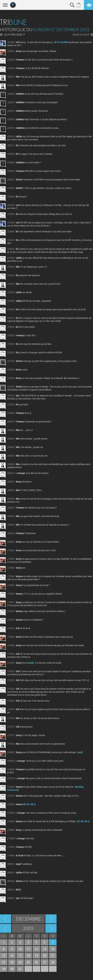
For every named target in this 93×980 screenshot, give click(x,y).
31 (20, 969)
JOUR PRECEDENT (14, 34)
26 (36, 962)
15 (3, 955)
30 (11, 969)
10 (20, 949)
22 (3, 962)
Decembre (28, 919)
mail (31, 662)
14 (52, 949)
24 (20, 962)
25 (28, 962)
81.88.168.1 (29, 804)
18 (28, 955)
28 (52, 962)
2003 (28, 928)
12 (36, 949)
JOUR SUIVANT (81, 34)
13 (44, 949)
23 (11, 962)
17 (20, 955)
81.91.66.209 (61, 42)
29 (3, 969)
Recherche (72, 5)
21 (52, 955)
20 (44, 955)
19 (36, 955)
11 (28, 949)
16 (11, 955)
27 (44, 962)
